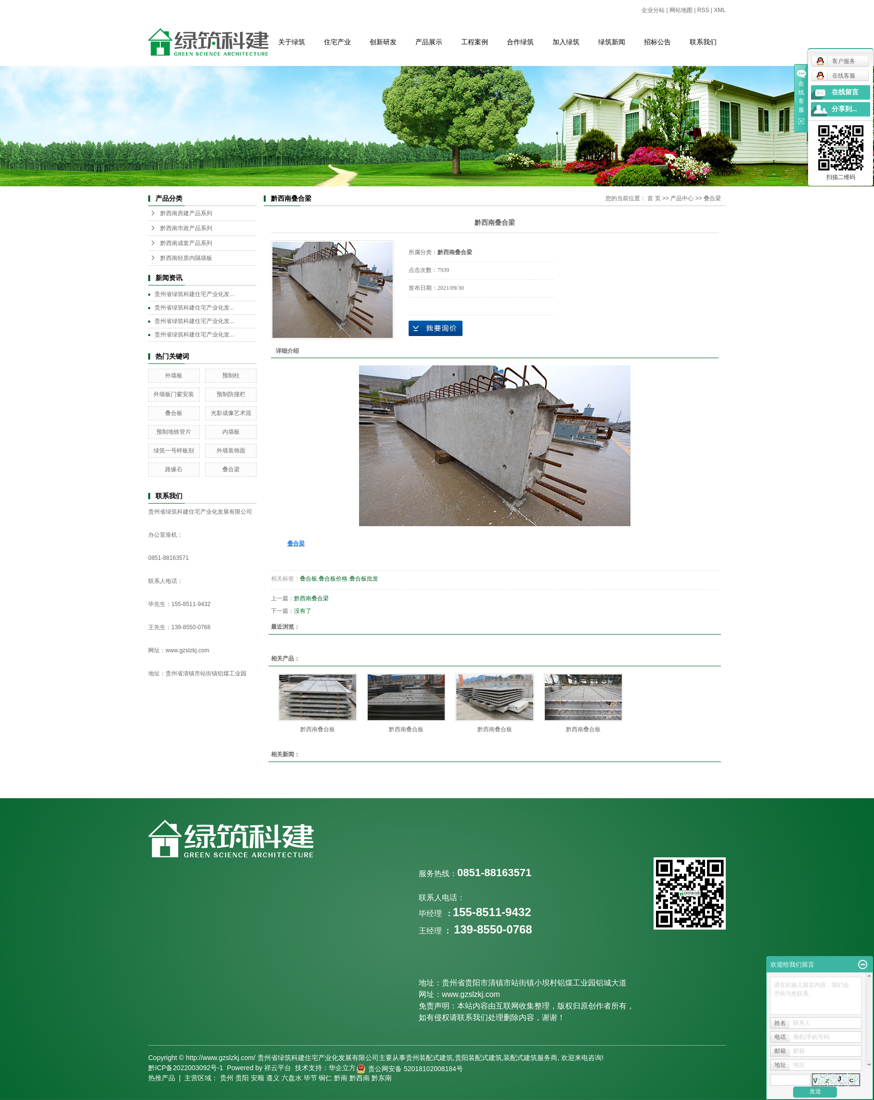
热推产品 (161, 1078)
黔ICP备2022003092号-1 (185, 1068)
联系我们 (703, 42)
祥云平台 (277, 1068)
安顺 (257, 1078)
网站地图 (681, 10)
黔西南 (359, 1078)
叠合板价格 (333, 578)
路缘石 (173, 469)
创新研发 (383, 42)
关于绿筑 (291, 42)
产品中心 (682, 198)
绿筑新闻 (611, 42)
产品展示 (428, 42)
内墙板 (231, 431)
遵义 (273, 1078)
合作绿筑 (520, 42)
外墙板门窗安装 (174, 394)
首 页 (653, 198)
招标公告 (657, 42)
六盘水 (292, 1078)
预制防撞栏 (231, 394)
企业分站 (653, 10)
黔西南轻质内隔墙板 (186, 258)
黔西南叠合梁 (311, 598)
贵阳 (242, 1078)
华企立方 (342, 1068)
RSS (703, 10)
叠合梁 (231, 469)
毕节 (310, 1078)
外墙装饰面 (231, 450)
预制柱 (231, 375)
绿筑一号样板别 (174, 450)
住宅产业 (337, 42)
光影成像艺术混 (231, 413)
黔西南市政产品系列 (186, 228)
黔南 (340, 1078)
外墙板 (173, 375)
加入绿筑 (566, 42)
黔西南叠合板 (317, 729)
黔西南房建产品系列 (186, 213)
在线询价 (436, 328)
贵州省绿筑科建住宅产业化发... (194, 294)
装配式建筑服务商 (530, 1057)
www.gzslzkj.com (187, 650)
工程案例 (474, 42)
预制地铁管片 (173, 431)
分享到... (844, 109)
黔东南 (382, 1078)
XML (720, 10)
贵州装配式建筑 (429, 1057)
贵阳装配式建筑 (478, 1057)
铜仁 (325, 1078)
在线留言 (845, 92)
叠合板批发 (363, 578)
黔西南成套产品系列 (186, 243)
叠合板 (173, 413)
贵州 (226, 1078)
